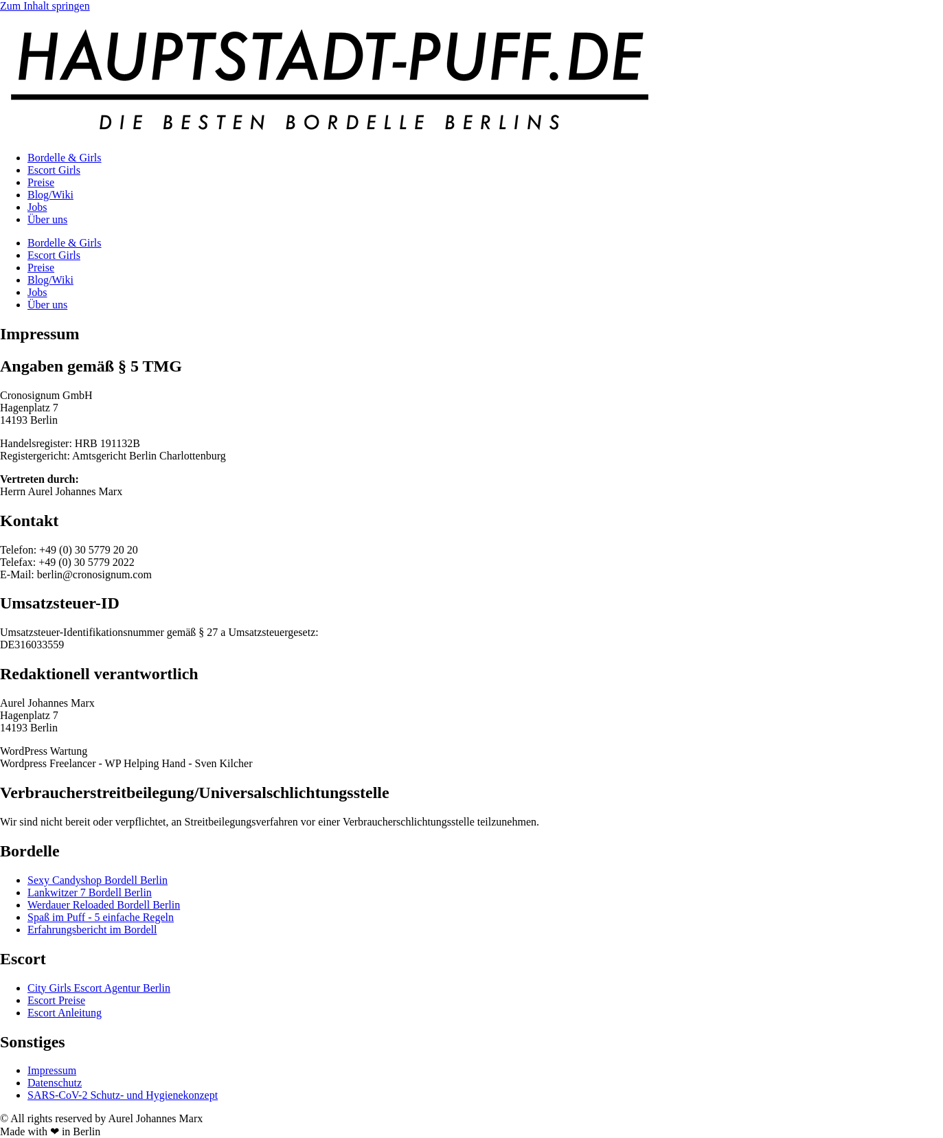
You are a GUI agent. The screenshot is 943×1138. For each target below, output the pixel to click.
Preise (40, 182)
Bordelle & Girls (64, 157)
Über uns (47, 219)
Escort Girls (53, 170)
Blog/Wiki (50, 195)
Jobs (37, 207)
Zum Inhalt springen (45, 6)
